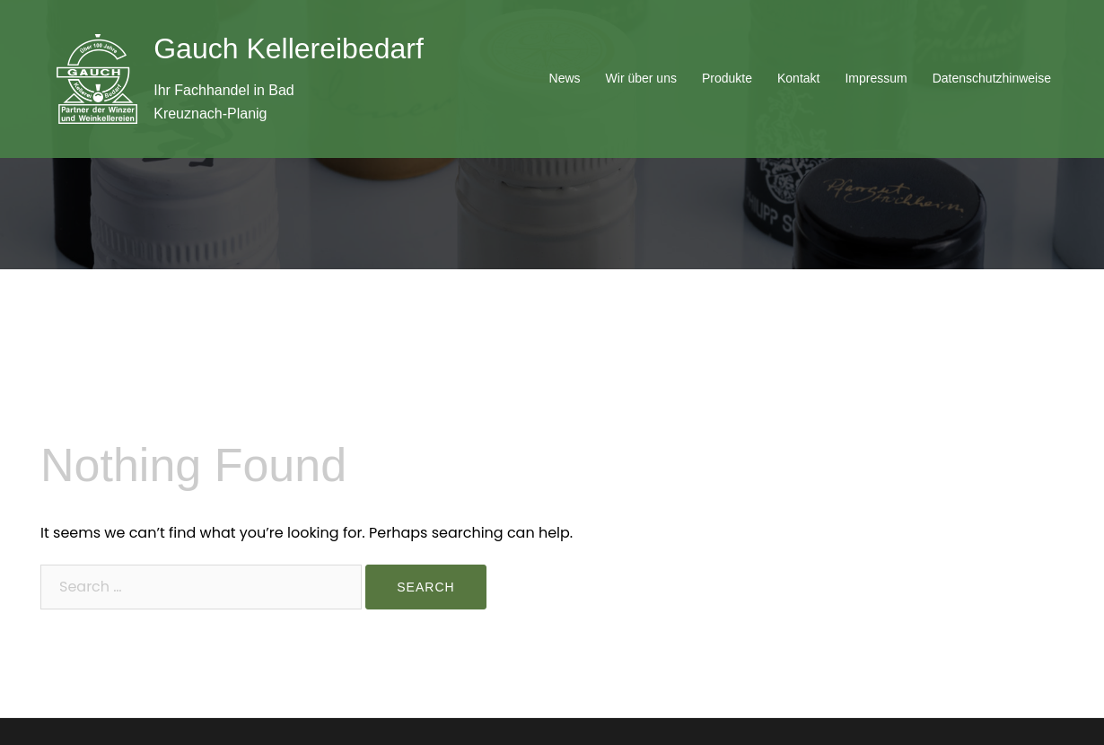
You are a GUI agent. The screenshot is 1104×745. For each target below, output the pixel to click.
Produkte (727, 78)
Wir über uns (641, 78)
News (565, 78)
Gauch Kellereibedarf (288, 48)
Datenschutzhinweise (992, 78)
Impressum (876, 78)
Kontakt (798, 78)
